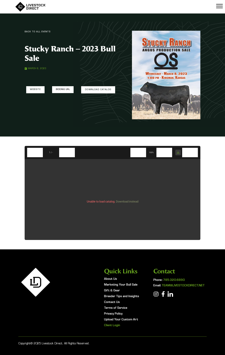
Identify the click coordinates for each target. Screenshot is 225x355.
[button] (35, 89)
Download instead (127, 201)
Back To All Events (38, 32)
